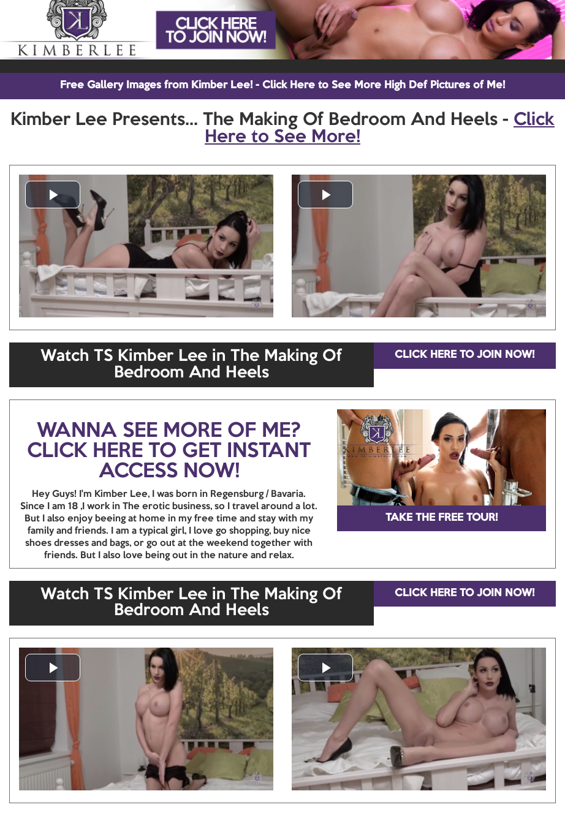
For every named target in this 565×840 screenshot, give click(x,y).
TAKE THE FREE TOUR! (441, 518)
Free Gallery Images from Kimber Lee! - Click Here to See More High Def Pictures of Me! (282, 85)
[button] (52, 194)
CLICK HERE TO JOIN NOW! (464, 355)
